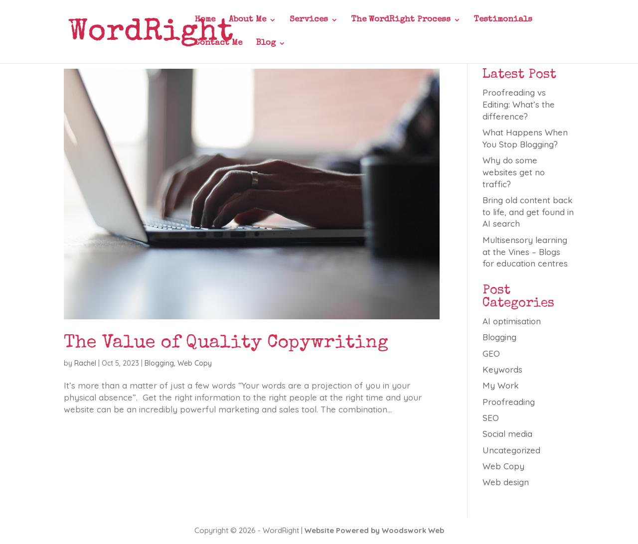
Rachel (85, 363)
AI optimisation (511, 321)
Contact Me (218, 43)
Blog (266, 43)
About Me (247, 20)
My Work (500, 385)
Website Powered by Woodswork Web (374, 530)
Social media (507, 433)
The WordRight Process (401, 20)
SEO (490, 417)
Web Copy (194, 363)
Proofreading (508, 402)
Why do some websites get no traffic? (513, 172)
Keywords (502, 369)
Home (205, 20)
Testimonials (503, 20)
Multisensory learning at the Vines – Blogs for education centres (525, 252)
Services (309, 20)
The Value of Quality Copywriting (226, 343)
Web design (505, 482)
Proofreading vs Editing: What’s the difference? (518, 104)
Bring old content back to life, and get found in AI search (528, 212)
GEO (491, 353)
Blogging (159, 363)
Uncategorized (511, 450)
